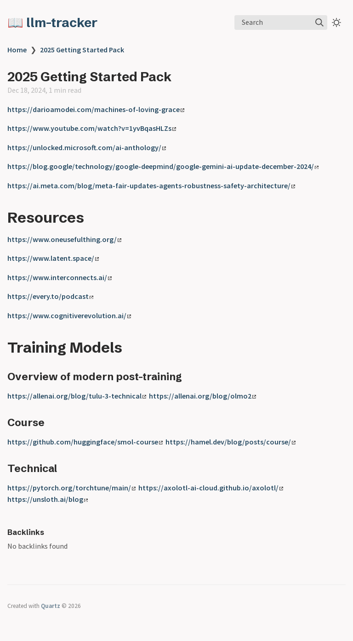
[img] (319, 22)
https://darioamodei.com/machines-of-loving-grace (95, 109)
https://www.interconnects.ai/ (59, 277)
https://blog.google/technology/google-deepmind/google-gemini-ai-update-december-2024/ (163, 166)
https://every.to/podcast (50, 296)
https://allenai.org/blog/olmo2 (202, 395)
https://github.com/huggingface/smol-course (85, 441)
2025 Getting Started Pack (82, 49)
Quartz (50, 606)
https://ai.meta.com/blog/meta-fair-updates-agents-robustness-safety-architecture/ (151, 185)
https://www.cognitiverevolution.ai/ (69, 315)
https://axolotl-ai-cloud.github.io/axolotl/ (210, 487)
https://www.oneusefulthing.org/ (64, 239)
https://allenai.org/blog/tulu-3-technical (76, 395)
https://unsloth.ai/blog (47, 499)
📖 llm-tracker (52, 22)
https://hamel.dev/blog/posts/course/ (230, 441)
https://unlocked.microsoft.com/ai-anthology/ (86, 147)
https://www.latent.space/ (53, 258)
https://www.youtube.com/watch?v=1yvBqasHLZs (91, 128)
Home (17, 49)
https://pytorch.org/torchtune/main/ (71, 487)
